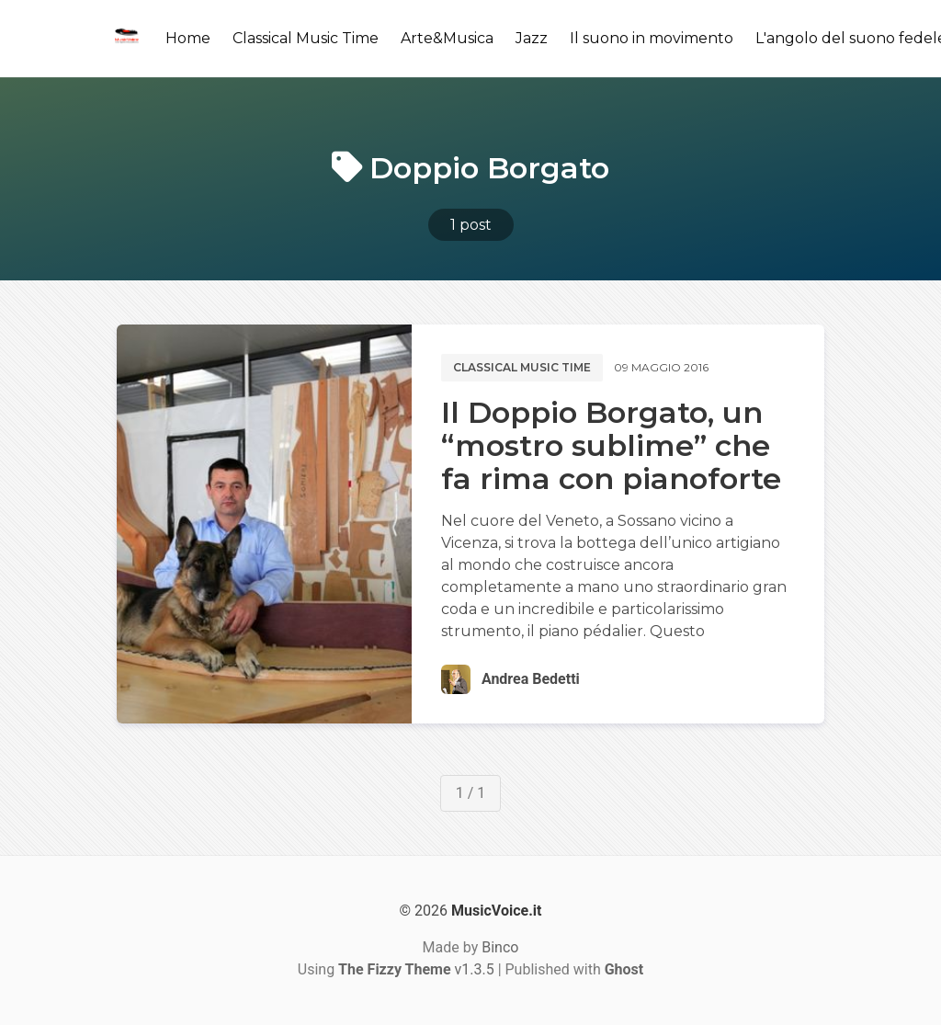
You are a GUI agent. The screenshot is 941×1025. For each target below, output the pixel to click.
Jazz (532, 38)
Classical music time (522, 367)
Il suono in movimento (651, 38)
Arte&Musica (447, 38)
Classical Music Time (305, 38)
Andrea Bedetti (531, 679)
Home (187, 38)
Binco (500, 947)
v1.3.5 (416, 969)
